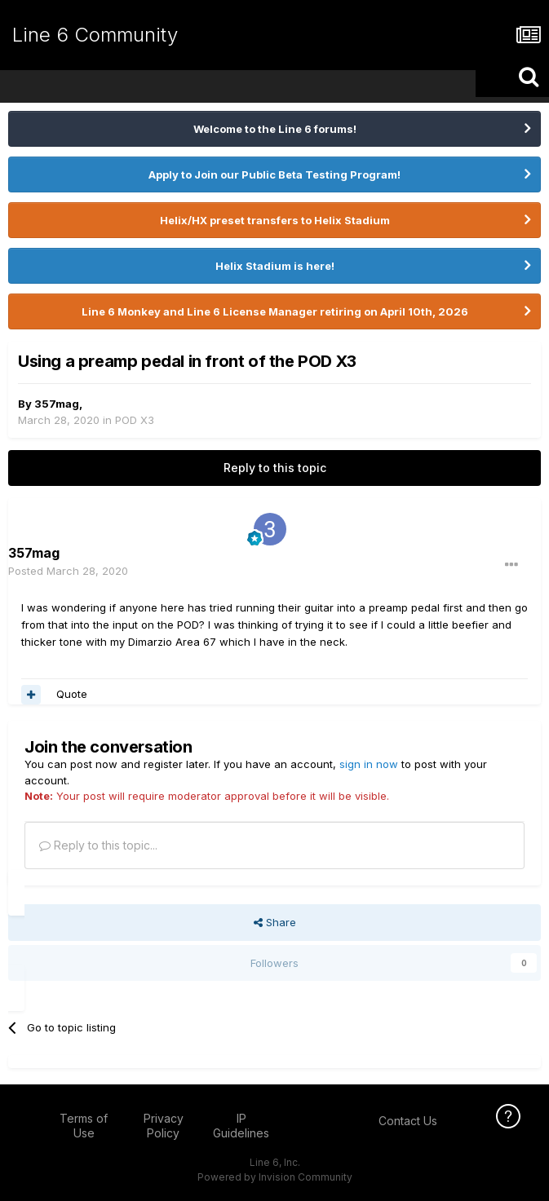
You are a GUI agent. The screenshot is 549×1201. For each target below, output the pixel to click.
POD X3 (134, 419)
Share (275, 922)
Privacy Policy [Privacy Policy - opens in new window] (164, 1125)
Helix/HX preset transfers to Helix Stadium (275, 220)
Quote (71, 693)
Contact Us (408, 1121)
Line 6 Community (95, 34)
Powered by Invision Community (274, 1177)
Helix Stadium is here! (274, 265)
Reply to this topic (275, 468)
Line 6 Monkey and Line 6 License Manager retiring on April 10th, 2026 (275, 311)
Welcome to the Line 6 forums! (274, 128)
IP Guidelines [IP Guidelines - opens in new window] (241, 1125)
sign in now (368, 763)
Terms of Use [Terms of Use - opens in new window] (84, 1125)
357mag (56, 403)
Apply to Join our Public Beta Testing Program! (274, 174)
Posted (68, 570)
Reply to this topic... (98, 845)
